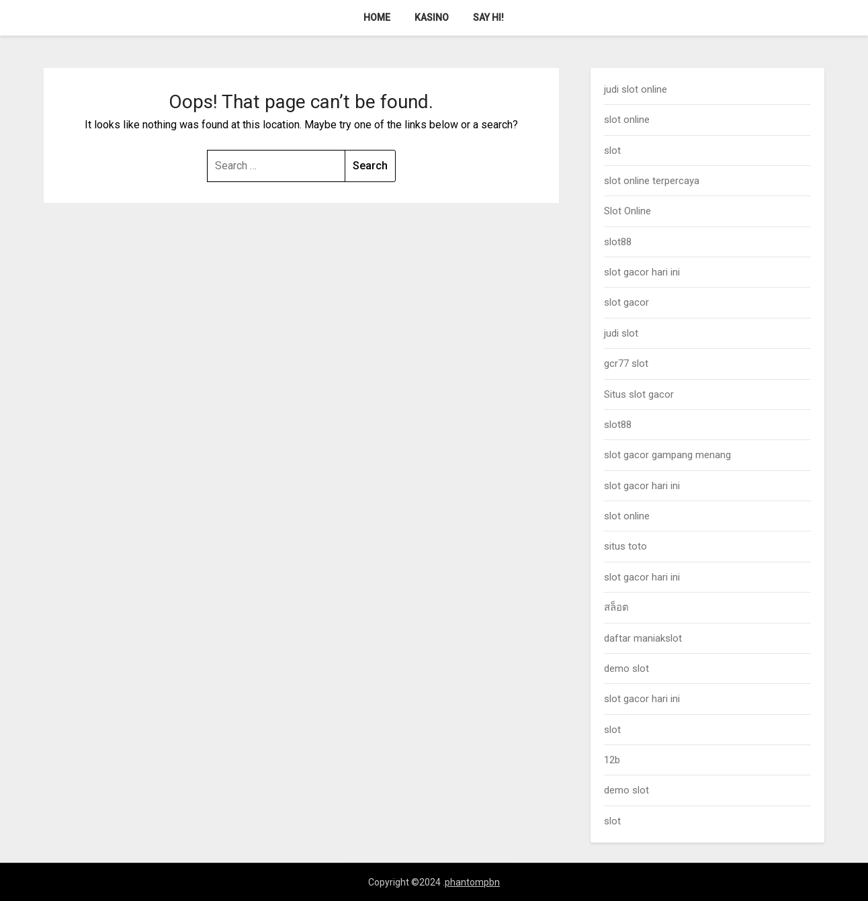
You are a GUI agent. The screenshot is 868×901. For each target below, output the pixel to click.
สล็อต (616, 607)
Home (376, 17)
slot (612, 150)
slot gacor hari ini (642, 272)
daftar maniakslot (643, 638)
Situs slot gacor (639, 394)
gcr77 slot (626, 363)
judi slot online (635, 89)
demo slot (626, 668)
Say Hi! (488, 17)
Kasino (432, 17)
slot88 (618, 242)
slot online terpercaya (651, 181)
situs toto (625, 546)
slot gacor (626, 302)
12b (612, 760)
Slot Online (627, 211)
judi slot (621, 333)
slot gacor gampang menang (667, 455)
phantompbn (472, 882)
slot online (627, 120)
